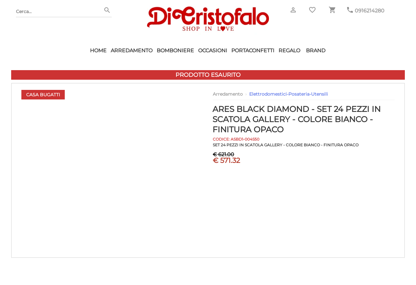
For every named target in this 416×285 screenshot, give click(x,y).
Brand (315, 51)
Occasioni (212, 51)
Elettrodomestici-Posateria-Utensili (288, 94)
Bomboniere (175, 51)
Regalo (289, 51)
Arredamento (131, 51)
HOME (98, 51)
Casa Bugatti (43, 95)
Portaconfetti (252, 51)
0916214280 (369, 11)
